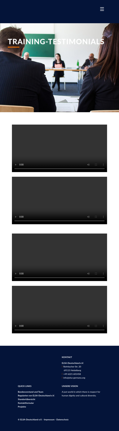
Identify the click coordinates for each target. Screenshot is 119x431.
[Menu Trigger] (102, 9)
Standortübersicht (26, 399)
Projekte (22, 406)
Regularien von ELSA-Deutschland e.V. (36, 395)
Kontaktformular (26, 403)
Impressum (49, 419)
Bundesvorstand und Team (30, 391)
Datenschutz (62, 419)
